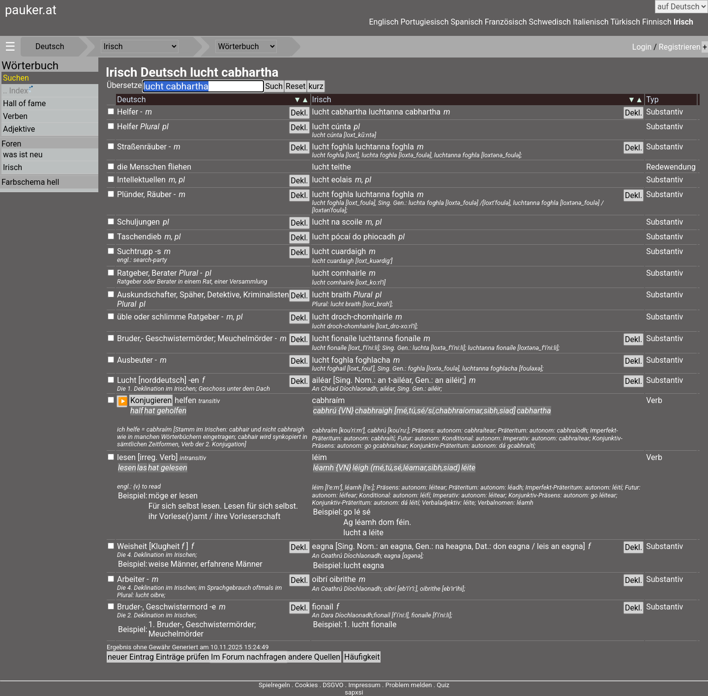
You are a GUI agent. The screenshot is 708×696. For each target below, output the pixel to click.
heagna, (459, 546)
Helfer (127, 111)
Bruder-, (130, 606)
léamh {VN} (332, 467)
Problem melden (409, 685)
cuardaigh (348, 251)
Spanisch (466, 22)
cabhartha (349, 111)
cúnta (341, 126)
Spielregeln (274, 685)
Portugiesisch (425, 22)
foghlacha (372, 360)
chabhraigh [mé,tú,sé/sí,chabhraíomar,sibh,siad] (435, 410)
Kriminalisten (266, 294)
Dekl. (299, 112)
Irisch (683, 22)
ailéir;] (455, 380)
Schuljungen (138, 222)
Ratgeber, (133, 273)
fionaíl (322, 606)
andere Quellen (314, 657)
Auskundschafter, (147, 294)
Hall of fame (24, 103)
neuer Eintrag (131, 657)
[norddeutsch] (162, 380)
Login (642, 47)
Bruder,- (130, 338)
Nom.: (365, 380)
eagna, (401, 546)
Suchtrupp (135, 251)
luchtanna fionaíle (389, 338)
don (499, 546)
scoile (352, 222)
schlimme (168, 316)
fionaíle (344, 338)
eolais (341, 179)
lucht (320, 111)
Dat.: (483, 546)
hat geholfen (165, 410)
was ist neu (22, 154)
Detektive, (224, 294)
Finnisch (657, 22)
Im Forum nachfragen (248, 657)
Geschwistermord (177, 606)
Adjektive (19, 129)
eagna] (573, 546)
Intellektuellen (141, 179)
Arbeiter (131, 579)
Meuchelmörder (245, 338)
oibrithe (343, 579)
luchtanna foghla (384, 146)
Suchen (16, 78)
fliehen (179, 167)
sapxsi (354, 692)
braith (341, 294)
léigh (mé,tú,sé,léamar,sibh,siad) (406, 467)
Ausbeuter (135, 360)
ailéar (321, 380)
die (122, 167)
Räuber (159, 194)
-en (193, 380)
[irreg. (148, 457)
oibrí (319, 579)
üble (124, 316)
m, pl (177, 179)
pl (165, 126)
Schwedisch (550, 22)
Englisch (383, 22)
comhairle (348, 273)
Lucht (127, 380)
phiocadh (379, 236)
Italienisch (591, 22)
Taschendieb (139, 236)
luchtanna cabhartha (405, 111)
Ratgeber (203, 316)
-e (212, 606)
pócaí (341, 236)
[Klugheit (164, 546)
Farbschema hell (30, 182)
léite (468, 467)
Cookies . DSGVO (319, 685)
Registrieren (680, 47)
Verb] (168, 457)
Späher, (192, 294)
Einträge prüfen (182, 657)
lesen (126, 457)
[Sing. (343, 380)
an (382, 380)
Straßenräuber (142, 146)
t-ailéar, (400, 380)
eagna (323, 546)
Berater (164, 273)
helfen (185, 400)
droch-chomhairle (362, 316)
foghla (342, 146)
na (335, 222)
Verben (15, 116)
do (357, 236)
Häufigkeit (362, 657)
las (142, 467)
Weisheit (132, 546)
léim (319, 457)
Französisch (506, 22)
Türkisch (626, 22)
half (136, 410)
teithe (341, 167)
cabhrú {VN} (333, 410)
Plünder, (131, 194)
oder (141, 316)
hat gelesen (167, 467)
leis (543, 546)
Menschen (147, 167)
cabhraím (328, 400)
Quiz (443, 685)
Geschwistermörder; (181, 338)
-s (158, 251)
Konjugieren (151, 400)
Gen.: (424, 380)
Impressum (364, 685)
